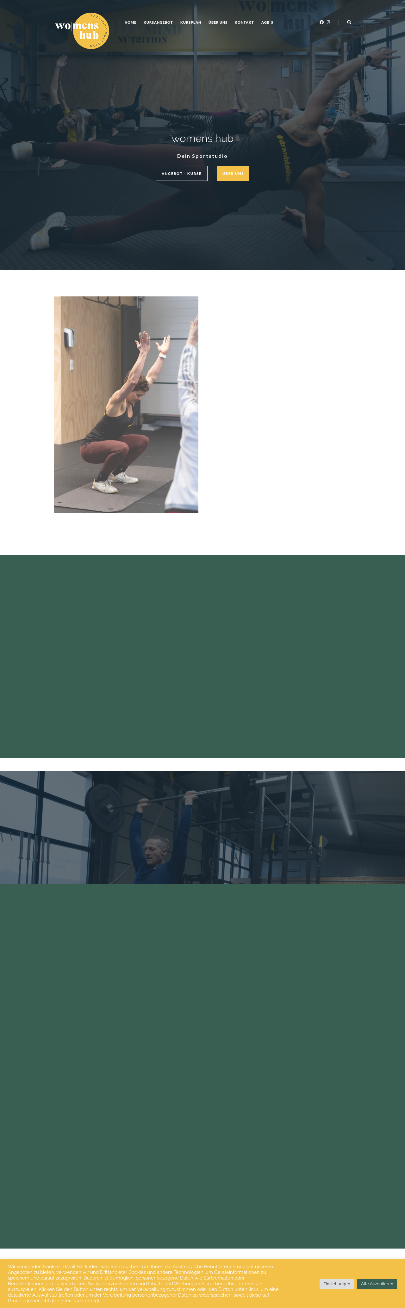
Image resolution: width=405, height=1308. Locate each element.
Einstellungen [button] (336, 1283)
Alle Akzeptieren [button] (377, 1283)
